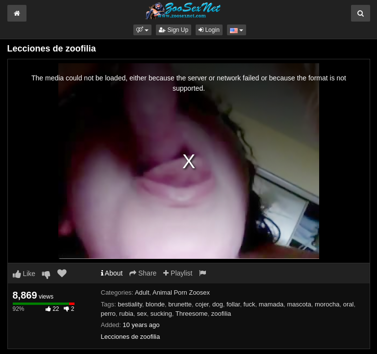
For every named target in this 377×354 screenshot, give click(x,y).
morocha (327, 304)
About (112, 273)
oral (348, 304)
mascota (299, 304)
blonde (155, 304)
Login (209, 29)
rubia (126, 313)
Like (24, 274)
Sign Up (173, 29)
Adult (142, 292)
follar (233, 304)
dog (217, 304)
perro (108, 313)
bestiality (130, 304)
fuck (249, 304)
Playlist (177, 273)
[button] (142, 30)
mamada (271, 304)
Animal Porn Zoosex (181, 292)
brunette (180, 304)
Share (142, 273)
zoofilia (221, 313)
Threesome (192, 313)
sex (142, 313)
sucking (161, 313)
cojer (201, 304)
